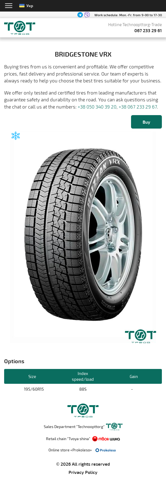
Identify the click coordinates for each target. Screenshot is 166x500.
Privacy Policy (83, 472)
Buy (146, 121)
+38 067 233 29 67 (138, 106)
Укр (26, 5)
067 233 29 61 (148, 30)
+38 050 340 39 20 (97, 106)
